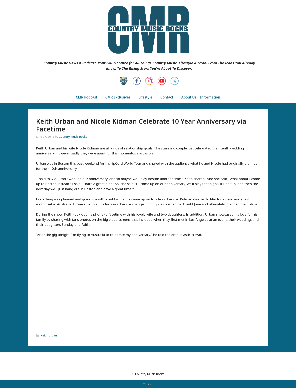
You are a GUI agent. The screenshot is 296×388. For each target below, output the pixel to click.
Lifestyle (145, 97)
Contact (166, 97)
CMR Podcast (86, 97)
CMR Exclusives (117, 97)
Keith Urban (49, 335)
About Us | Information (200, 97)
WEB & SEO (148, 384)
